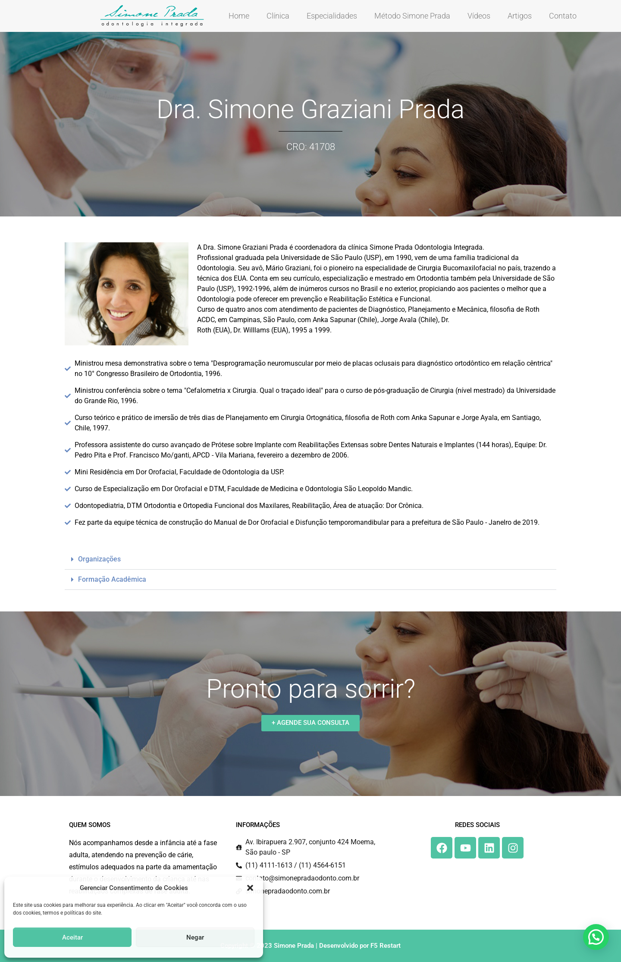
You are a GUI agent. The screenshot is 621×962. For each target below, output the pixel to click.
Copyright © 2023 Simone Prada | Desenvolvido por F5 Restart (310, 945)
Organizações (99, 559)
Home (239, 15)
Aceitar (72, 937)
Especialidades (332, 15)
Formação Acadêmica (112, 579)
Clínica (278, 15)
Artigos (520, 15)
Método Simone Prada (412, 15)
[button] (250, 888)
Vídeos (478, 15)
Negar (195, 937)
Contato (563, 15)
